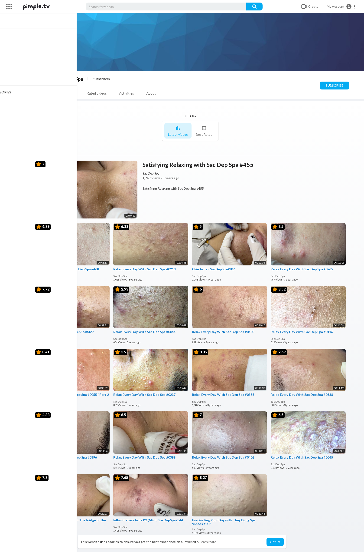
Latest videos (179, 131)
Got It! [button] (275, 542)
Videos (43, 93)
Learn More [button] (208, 542)
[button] (341, 6)
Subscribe (335, 85)
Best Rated (205, 131)
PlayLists (68, 93)
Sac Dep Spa (71, 79)
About (152, 93)
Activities (127, 93)
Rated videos (98, 93)
